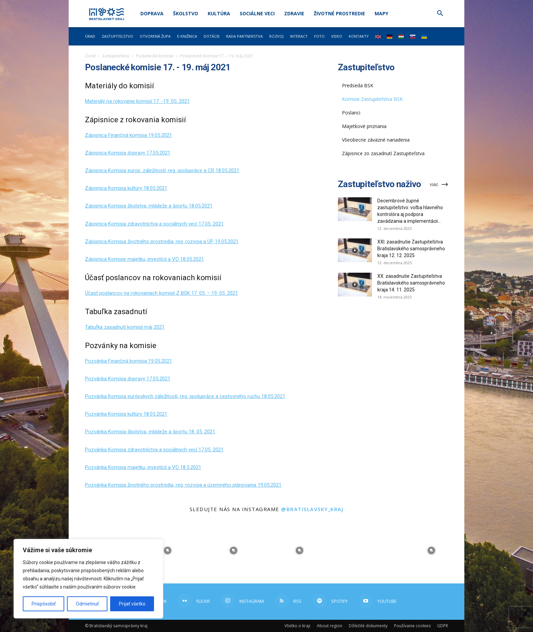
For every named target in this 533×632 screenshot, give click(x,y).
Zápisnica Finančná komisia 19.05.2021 (128, 135)
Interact (299, 36)
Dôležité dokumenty (368, 626)
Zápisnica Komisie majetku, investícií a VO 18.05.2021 (144, 259)
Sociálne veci (257, 13)
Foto (319, 36)
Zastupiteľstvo (117, 36)
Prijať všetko (132, 604)
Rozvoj (276, 36)
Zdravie (294, 13)
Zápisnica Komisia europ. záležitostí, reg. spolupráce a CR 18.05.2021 (162, 170)
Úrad (90, 36)
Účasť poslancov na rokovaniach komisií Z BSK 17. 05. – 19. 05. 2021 (161, 293)
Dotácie (212, 36)
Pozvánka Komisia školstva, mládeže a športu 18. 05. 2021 (150, 432)
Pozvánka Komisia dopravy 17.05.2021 (127, 379)
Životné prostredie (339, 13)
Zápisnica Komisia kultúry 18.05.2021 (126, 188)
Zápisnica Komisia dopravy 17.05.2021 (127, 153)
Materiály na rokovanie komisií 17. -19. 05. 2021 (137, 101)
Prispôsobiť (44, 604)
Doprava (152, 13)
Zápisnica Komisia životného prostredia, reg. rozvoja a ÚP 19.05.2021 (162, 241)
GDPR (442, 626)
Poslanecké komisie (155, 56)
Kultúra (219, 13)
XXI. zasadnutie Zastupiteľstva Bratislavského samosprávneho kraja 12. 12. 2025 (411, 248)
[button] (440, 14)
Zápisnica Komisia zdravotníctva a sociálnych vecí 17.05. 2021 (154, 224)
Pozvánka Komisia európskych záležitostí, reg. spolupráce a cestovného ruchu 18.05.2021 (185, 396)
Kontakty (359, 36)
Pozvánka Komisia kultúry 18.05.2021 (126, 414)
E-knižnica (187, 36)
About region (329, 626)
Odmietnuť (87, 604)
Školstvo (185, 13)
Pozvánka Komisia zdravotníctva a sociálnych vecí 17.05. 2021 (154, 450)
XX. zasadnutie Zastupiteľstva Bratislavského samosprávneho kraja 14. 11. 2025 (411, 282)
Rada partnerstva (244, 36)
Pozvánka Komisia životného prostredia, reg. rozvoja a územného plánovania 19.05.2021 (183, 485)
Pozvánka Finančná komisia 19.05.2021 (128, 361)
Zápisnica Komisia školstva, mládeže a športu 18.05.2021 (148, 206)
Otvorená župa (155, 36)
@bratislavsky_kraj (312, 509)
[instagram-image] (168, 550)
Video (336, 36)
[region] (88, 578)
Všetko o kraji (297, 626)
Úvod (90, 56)
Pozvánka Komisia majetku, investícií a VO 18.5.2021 (143, 467)
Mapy (381, 13)
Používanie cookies (412, 626)
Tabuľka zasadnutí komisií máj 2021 (125, 327)
